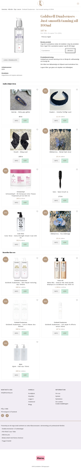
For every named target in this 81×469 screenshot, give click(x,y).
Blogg (30, 404)
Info (16, 120)
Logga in (31, 399)
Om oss (57, 393)
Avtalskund (31, 402)
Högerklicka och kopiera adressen (12, 75)
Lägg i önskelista (10, 60)
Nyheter (57, 396)
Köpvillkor (31, 396)
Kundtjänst (31, 393)
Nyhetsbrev (58, 399)
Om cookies (59, 402)
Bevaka (70, 50)
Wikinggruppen (45, 466)
